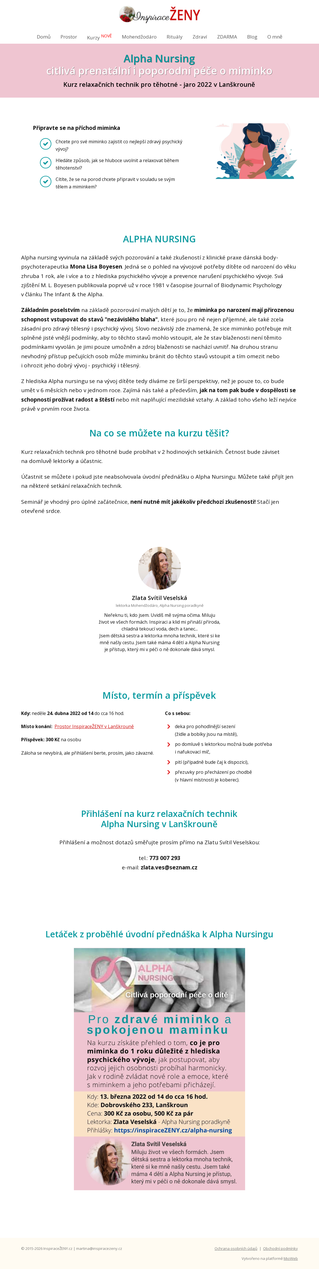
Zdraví (200, 36)
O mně (274, 36)
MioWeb (291, 1258)
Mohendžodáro (139, 36)
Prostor (68, 36)
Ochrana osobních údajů (236, 1248)
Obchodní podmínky (280, 1248)
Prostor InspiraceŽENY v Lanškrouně (94, 726)
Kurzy (99, 37)
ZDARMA (227, 36)
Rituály (175, 36)
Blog (252, 36)
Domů (44, 36)
